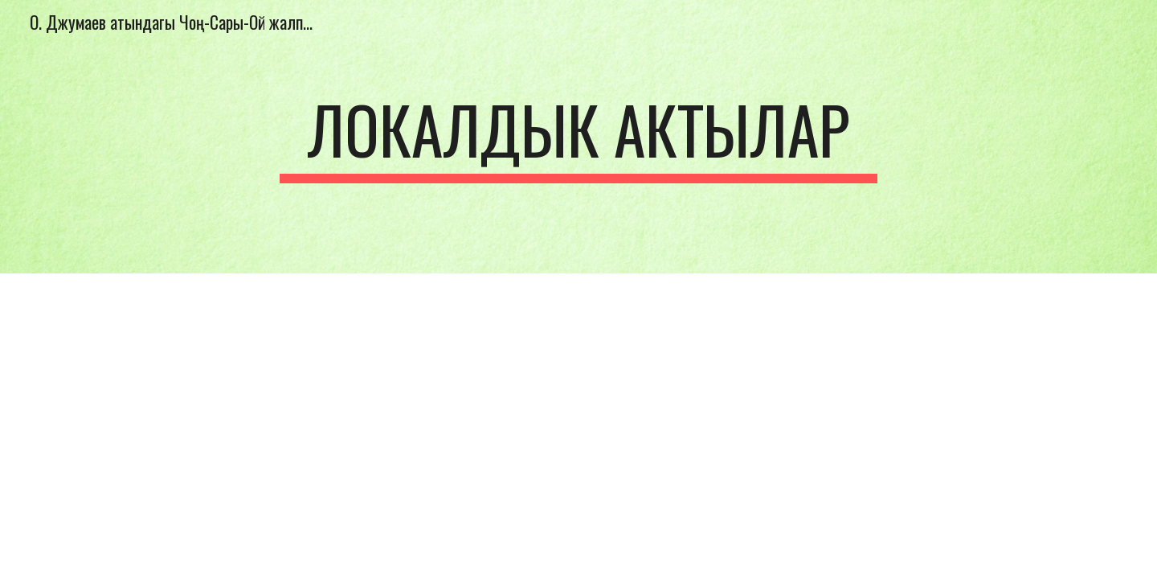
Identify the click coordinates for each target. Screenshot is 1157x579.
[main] (578, 137)
